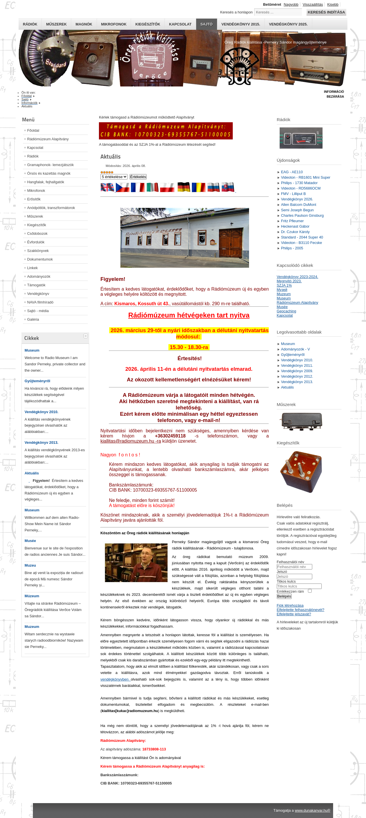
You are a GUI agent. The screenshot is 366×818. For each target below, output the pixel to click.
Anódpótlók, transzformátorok (51, 208)
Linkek (32, 268)
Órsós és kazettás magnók (49, 173)
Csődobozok (37, 233)
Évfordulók (35, 242)
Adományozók (38, 276)
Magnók (83, 24)
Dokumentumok (40, 259)
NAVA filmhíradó (40, 302)
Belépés (284, 596)
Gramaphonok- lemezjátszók (50, 165)
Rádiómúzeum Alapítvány (48, 139)
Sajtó (206, 24)
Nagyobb (291, 4)
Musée (30, 541)
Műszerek (56, 24)
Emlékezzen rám (290, 591)
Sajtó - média (38, 311)
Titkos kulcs (286, 581)
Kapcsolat (180, 24)
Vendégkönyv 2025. (288, 24)
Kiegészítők (147, 24)
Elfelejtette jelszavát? (294, 614)
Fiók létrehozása (290, 605)
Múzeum (32, 596)
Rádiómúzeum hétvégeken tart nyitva (189, 315)
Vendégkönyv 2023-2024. (297, 277)
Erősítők (34, 199)
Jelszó (282, 571)
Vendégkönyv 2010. (41, 412)
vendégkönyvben (115, 679)
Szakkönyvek (38, 251)
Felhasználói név (290, 562)
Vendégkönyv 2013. (41, 442)
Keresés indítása (326, 12)
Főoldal (33, 130)
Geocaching (286, 311)
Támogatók (36, 285)
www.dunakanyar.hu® (312, 810)
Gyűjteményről (37, 381)
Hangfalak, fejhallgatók (45, 182)
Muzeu (30, 565)
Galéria (33, 319)
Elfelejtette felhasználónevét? (300, 610)
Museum (32, 350)
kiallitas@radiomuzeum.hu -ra (130, 441)
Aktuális (32, 473)
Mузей (282, 289)
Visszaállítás (313, 4)
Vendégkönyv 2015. (241, 24)
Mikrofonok (114, 24)
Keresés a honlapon (236, 12)
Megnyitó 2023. (289, 281)
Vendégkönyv (38, 293)
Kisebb (332, 4)
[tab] (86, 335)
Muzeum (32, 626)
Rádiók (30, 24)
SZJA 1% (284, 285)
